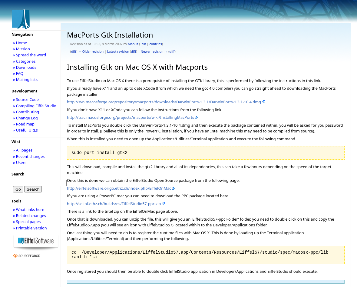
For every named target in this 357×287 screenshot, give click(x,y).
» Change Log (25, 118)
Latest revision (118, 51)
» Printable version (30, 228)
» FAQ (18, 73)
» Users (19, 162)
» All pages (22, 150)
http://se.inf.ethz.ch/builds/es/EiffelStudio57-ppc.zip (114, 203)
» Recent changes (29, 156)
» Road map (24, 124)
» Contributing (26, 112)
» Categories (24, 61)
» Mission (21, 49)
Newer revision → (154, 51)
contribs (156, 44)
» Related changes (29, 215)
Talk (143, 44)
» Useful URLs (25, 130)
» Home (20, 42)
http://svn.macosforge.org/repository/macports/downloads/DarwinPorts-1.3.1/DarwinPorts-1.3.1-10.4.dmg (164, 102)
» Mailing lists (25, 79)
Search (18, 174)
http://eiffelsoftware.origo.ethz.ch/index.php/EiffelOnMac (119, 188)
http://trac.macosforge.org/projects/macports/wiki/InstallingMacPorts (130, 117)
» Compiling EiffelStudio (34, 105)
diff (73, 51)
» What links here (28, 209)
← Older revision (91, 51)
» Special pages (27, 221)
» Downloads (24, 67)
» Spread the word (29, 55)
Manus (133, 44)
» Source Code (26, 99)
